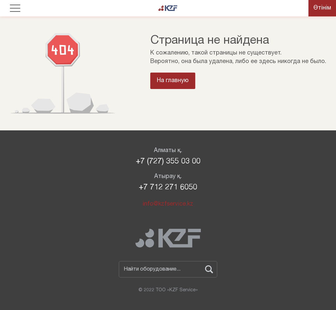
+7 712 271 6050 (168, 188)
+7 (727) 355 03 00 (168, 162)
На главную (173, 81)
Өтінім (322, 8)
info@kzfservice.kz (168, 204)
